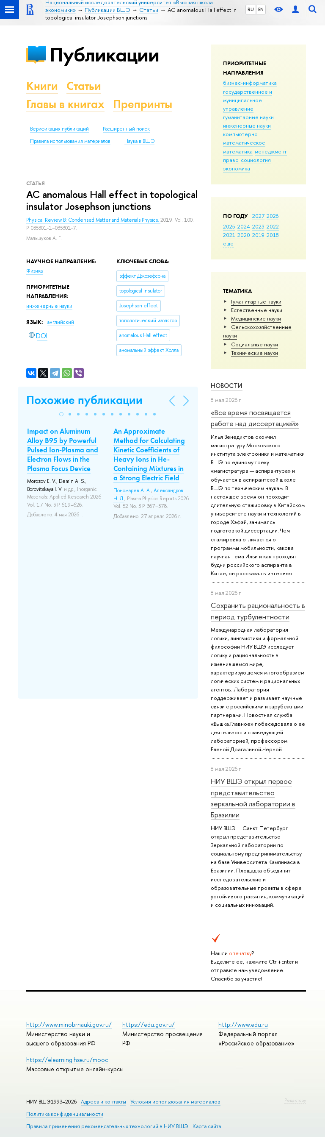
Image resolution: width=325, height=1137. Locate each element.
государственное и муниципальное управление (247, 100)
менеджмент (271, 151)
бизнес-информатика (250, 82)
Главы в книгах (65, 104)
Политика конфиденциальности (64, 1113)
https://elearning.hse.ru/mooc (67, 1060)
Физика (34, 271)
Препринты (142, 104)
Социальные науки (254, 344)
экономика (236, 168)
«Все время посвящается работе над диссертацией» (255, 417)
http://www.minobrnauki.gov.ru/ (69, 1024)
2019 (258, 235)
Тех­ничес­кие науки (254, 353)
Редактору (295, 1100)
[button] (61, 414)
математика (238, 151)
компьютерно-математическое (244, 138)
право (231, 160)
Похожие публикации (84, 400)
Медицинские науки (256, 318)
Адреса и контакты (103, 1101)
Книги (42, 85)
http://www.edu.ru (243, 1024)
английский (60, 322)
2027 (258, 216)
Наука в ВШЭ (139, 141)
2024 (243, 226)
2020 (243, 235)
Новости (226, 385)
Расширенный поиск (126, 128)
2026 (272, 216)
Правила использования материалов (70, 141)
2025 (229, 226)
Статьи (83, 85)
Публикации (104, 54)
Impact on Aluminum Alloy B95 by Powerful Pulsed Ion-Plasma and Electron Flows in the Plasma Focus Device (62, 449)
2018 (273, 235)
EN (261, 9)
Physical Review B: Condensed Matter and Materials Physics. (93, 220)
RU (251, 9)
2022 (273, 226)
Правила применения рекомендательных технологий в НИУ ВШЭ (107, 1126)
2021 (229, 235)
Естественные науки (256, 310)
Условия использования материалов (175, 1101)
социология (256, 160)
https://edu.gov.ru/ (148, 1024)
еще (228, 243)
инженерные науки (247, 125)
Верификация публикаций (59, 128)
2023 (258, 226)
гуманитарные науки (248, 117)
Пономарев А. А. (132, 490)
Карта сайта (207, 1126)
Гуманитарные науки (256, 301)
